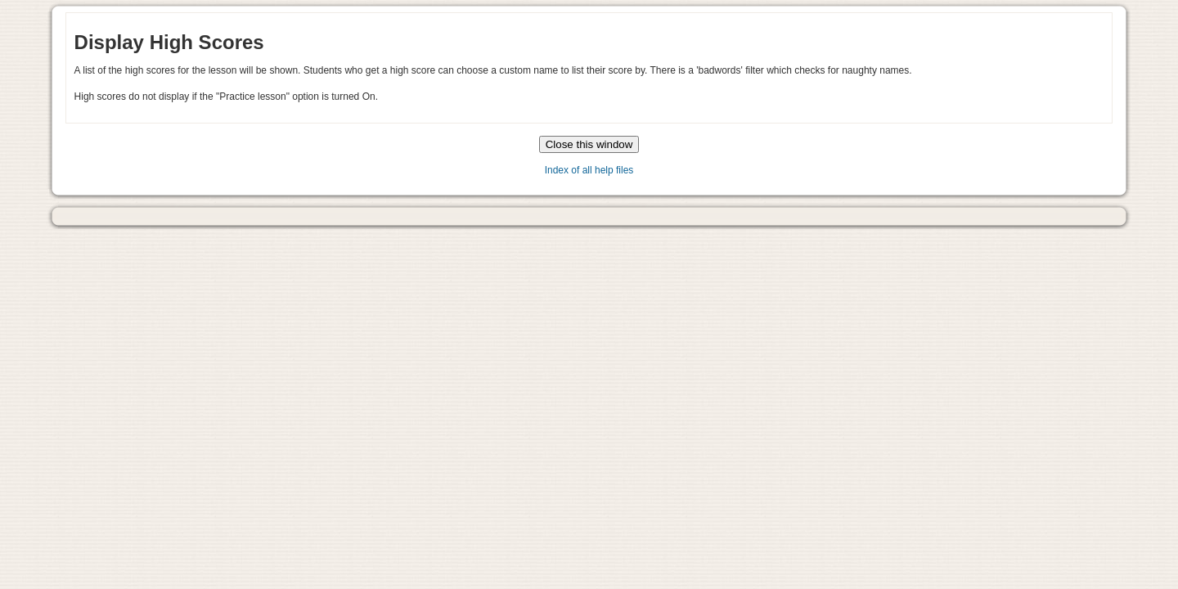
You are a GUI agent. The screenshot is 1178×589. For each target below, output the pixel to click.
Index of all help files (589, 170)
